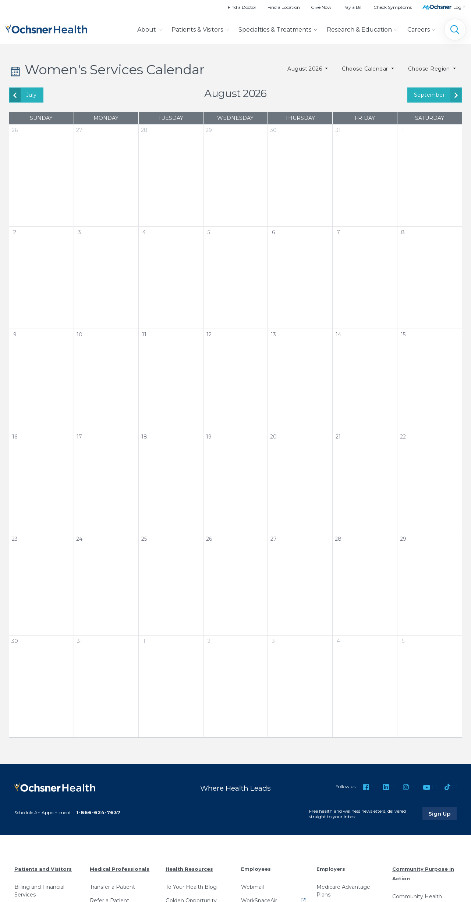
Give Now (321, 7)
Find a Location (284, 7)
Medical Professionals (119, 869)
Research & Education (359, 29)
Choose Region (430, 68)
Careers (418, 29)
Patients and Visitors (43, 869)
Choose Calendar (366, 68)
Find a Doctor (242, 7)
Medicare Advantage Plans (343, 890)
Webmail (252, 886)
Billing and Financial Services (39, 890)
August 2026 (305, 68)
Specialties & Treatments (274, 29)
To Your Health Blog (191, 886)
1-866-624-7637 (98, 812)
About (146, 29)
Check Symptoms (392, 7)
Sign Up (443, 813)
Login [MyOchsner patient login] (459, 7)
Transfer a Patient (112, 886)
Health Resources (189, 869)
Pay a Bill (352, 7)
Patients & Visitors (197, 29)
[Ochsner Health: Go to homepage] (46, 28)
